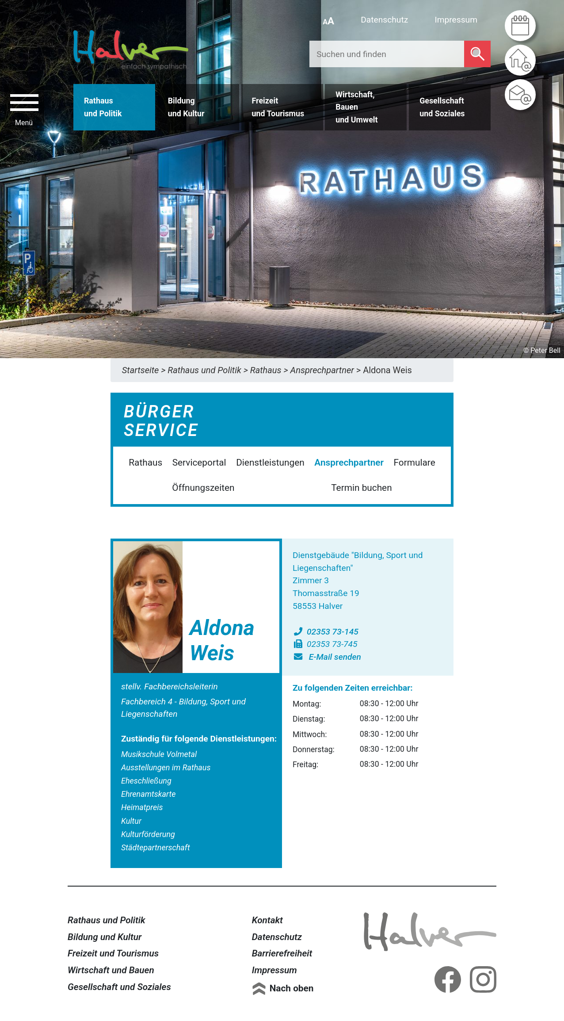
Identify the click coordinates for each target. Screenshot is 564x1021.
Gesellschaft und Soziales (119, 987)
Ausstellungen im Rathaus (165, 767)
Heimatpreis (142, 807)
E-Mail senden (327, 657)
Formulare (414, 462)
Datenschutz (384, 20)
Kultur (131, 821)
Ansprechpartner (349, 462)
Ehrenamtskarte (148, 794)
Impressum (455, 20)
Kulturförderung (148, 834)
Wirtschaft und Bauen (111, 970)
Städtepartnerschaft (155, 847)
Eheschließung (146, 780)
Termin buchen (361, 487)
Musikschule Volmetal (159, 754)
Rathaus (145, 462)
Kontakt (267, 920)
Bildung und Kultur (104, 937)
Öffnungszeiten (203, 487)
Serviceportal (199, 462)
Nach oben (292, 988)
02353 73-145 (325, 632)
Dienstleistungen (270, 462)
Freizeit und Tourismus (113, 953)
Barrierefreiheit (282, 953)
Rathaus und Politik (106, 920)
